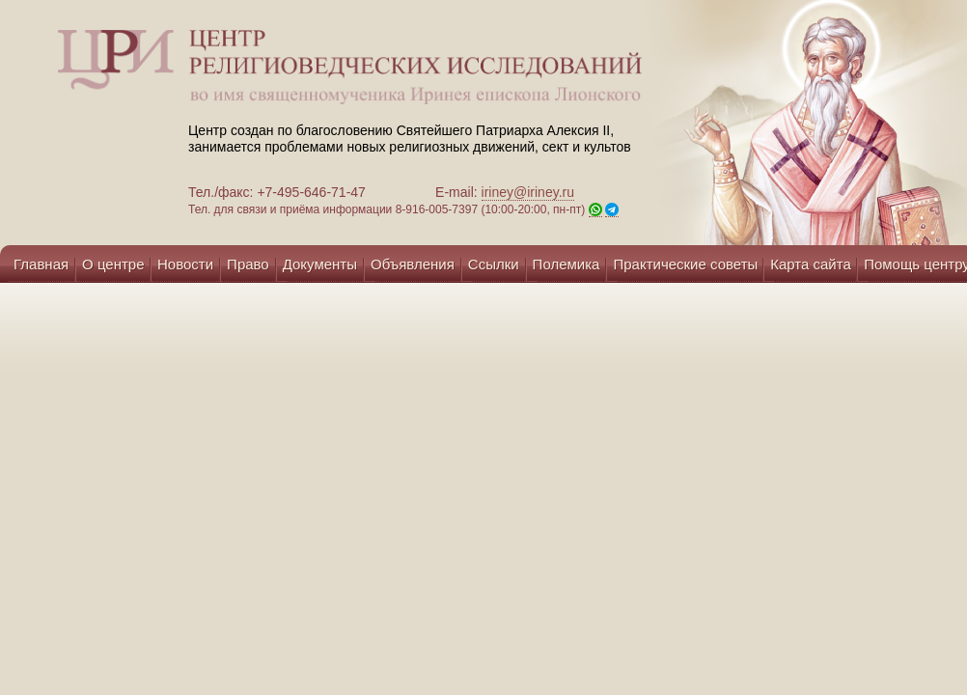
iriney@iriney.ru (528, 192)
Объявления (413, 264)
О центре (113, 264)
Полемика (566, 264)
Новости (185, 264)
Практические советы (685, 264)
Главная (41, 264)
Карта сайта (810, 264)
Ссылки (493, 264)
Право (248, 264)
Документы (320, 264)
